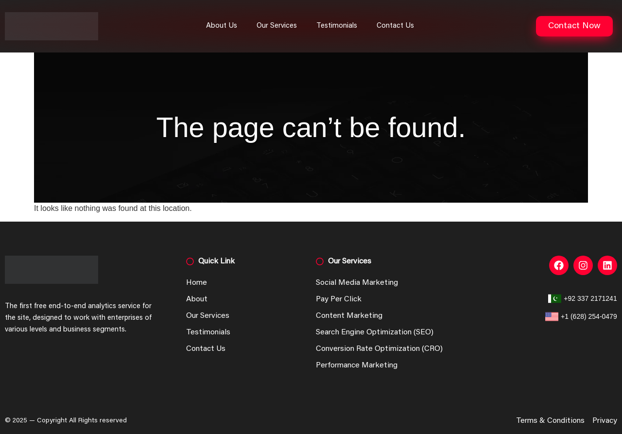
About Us (221, 26)
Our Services (277, 26)
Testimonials (336, 26)
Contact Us (395, 26)
